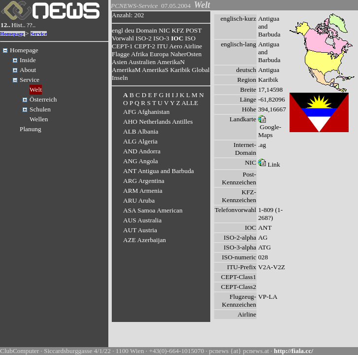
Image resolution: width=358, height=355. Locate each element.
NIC (164, 30)
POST (193, 30)
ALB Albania (140, 131)
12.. (5, 25)
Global (201, 69)
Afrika (139, 54)
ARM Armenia (143, 190)
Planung (30, 129)
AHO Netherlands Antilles (158, 121)
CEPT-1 (122, 46)
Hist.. (18, 25)
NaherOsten (186, 54)
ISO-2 (143, 38)
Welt (36, 89)
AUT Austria (140, 230)
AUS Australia (142, 220)
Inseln (120, 77)
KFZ (178, 30)
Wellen (39, 119)
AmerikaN (171, 62)
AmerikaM (126, 69)
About (28, 69)
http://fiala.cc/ (293, 351)
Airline (193, 46)
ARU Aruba (139, 200)
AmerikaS (155, 69)
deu (129, 30)
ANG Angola (140, 161)
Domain (146, 30)
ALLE (189, 102)
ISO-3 (161, 38)
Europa (159, 54)
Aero (175, 46)
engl (117, 30)
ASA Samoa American (153, 210)
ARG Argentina (143, 180)
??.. (31, 25)
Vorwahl (123, 38)
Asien (119, 62)
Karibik (180, 69)
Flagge (121, 54)
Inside (28, 60)
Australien (142, 62)
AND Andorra (142, 151)
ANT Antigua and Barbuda (158, 171)
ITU (162, 46)
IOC (177, 38)
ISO (190, 38)
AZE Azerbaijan (144, 240)
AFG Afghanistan (146, 111)
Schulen (40, 109)
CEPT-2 (144, 46)
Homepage (12, 33)
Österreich (43, 99)
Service (39, 33)
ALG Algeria (140, 141)
